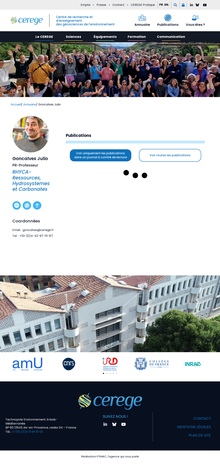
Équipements (105, 36)
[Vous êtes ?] (195, 17)
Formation (137, 36)
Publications (167, 24)
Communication (171, 36)
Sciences (73, 36)
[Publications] (168, 17)
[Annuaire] (142, 17)
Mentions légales (193, 427)
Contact (118, 5)
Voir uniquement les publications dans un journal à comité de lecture (100, 155)
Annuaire (142, 24)
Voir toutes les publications (170, 155)
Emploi (85, 5)
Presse (101, 5)
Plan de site (199, 435)
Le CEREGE (44, 36)
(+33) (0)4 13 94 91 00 (27, 432)
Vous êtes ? (195, 24)
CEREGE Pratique (143, 5)
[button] (175, 5)
